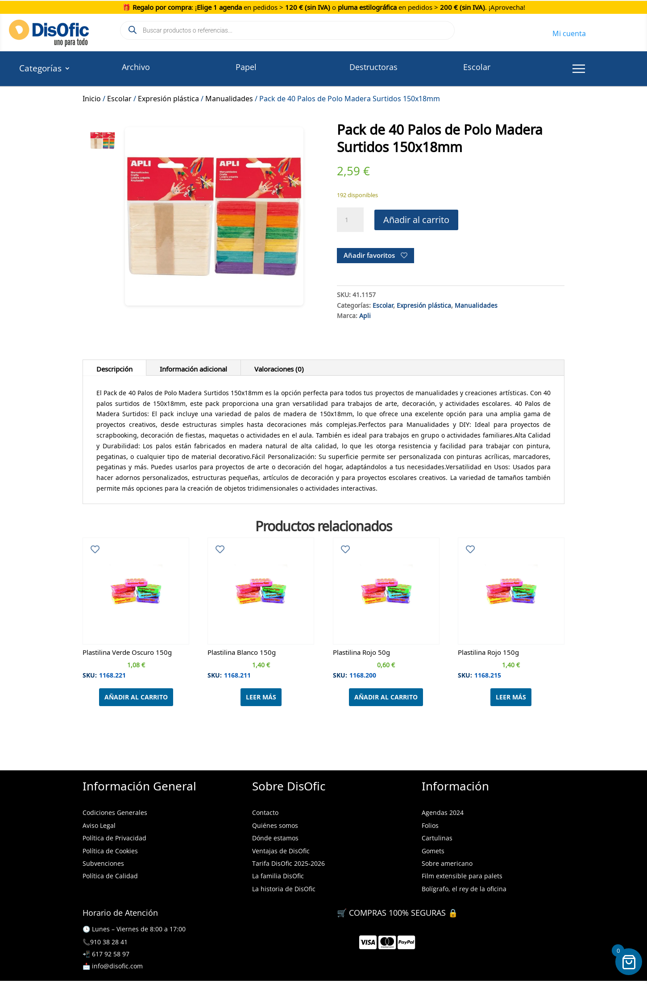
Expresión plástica (168, 97)
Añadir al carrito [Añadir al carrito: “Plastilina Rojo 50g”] (386, 697)
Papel (246, 67)
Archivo (136, 67)
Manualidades (229, 97)
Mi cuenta (569, 32)
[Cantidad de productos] (350, 219)
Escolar (476, 67)
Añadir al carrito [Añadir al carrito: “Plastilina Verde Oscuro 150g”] (136, 697)
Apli (365, 314)
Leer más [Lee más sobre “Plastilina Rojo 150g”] (511, 697)
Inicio (92, 97)
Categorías (40, 69)
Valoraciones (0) (279, 367)
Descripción (114, 367)
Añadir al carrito (416, 220)
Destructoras (373, 67)
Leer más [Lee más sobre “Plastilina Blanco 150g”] (261, 697)
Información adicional (193, 367)
